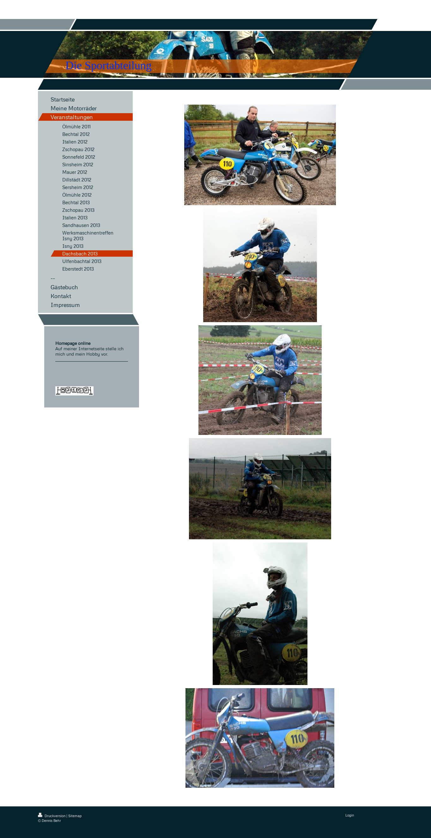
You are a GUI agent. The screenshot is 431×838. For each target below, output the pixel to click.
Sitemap (75, 816)
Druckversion (52, 816)
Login (349, 815)
